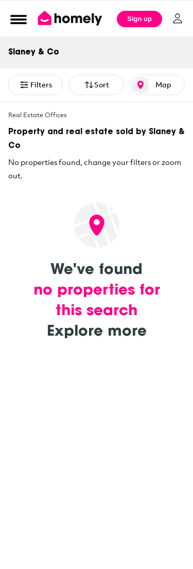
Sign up (139, 19)
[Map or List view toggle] (157, 85)
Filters (35, 85)
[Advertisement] (96, 467)
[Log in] (177, 18)
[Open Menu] (18, 19)
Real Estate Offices (37, 114)
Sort (96, 85)
